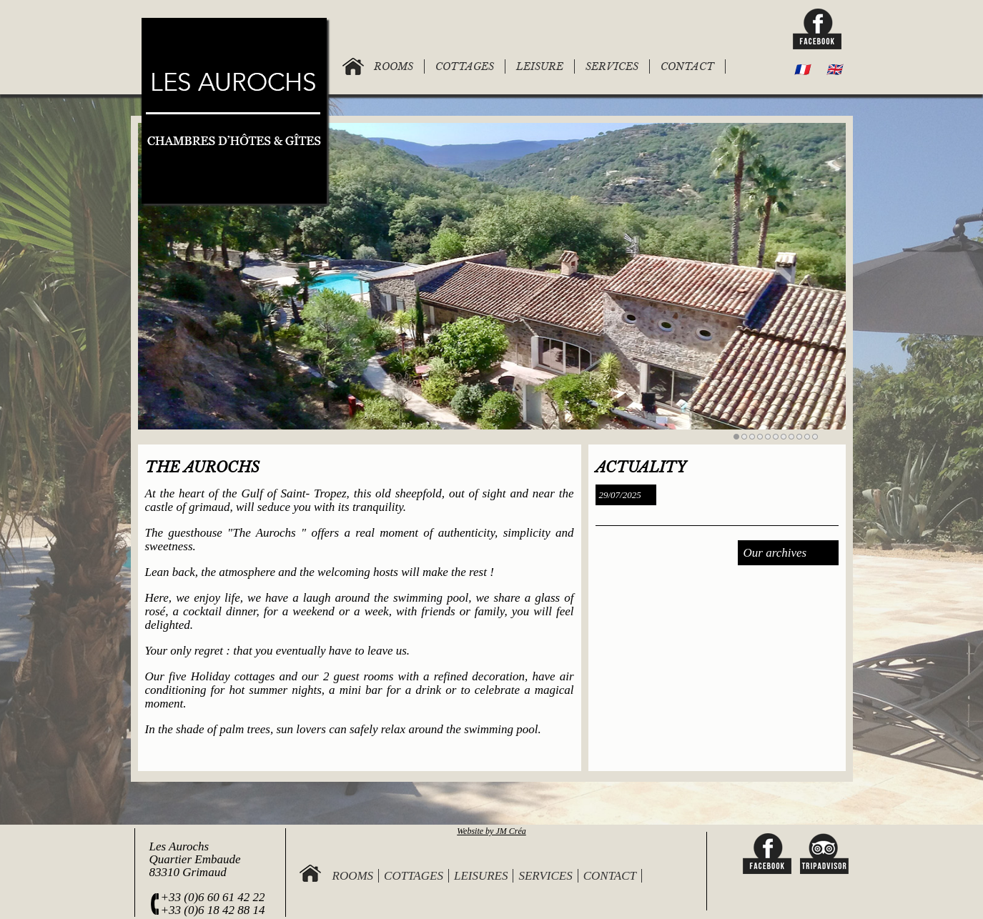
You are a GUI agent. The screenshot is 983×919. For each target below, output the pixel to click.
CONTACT (687, 66)
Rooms (353, 876)
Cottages (413, 876)
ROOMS (393, 66)
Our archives (775, 553)
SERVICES (612, 66)
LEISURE (539, 66)
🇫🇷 (801, 69)
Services (545, 876)
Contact (609, 876)
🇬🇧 (833, 69)
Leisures (481, 876)
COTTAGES (464, 66)
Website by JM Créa (491, 831)
